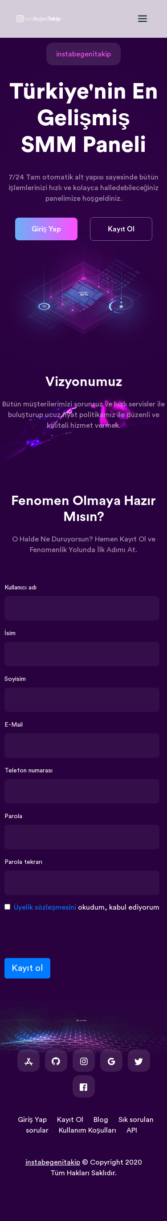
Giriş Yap (46, 229)
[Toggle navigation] (147, 19)
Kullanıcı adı (20, 588)
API (131, 1130)
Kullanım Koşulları (87, 1130)
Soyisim (15, 679)
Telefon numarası (28, 771)
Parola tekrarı (23, 862)
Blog (101, 1119)
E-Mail (13, 725)
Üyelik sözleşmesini (45, 907)
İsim (10, 633)
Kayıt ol (27, 968)
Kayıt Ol (121, 229)
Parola (13, 816)
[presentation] (72, 933)
